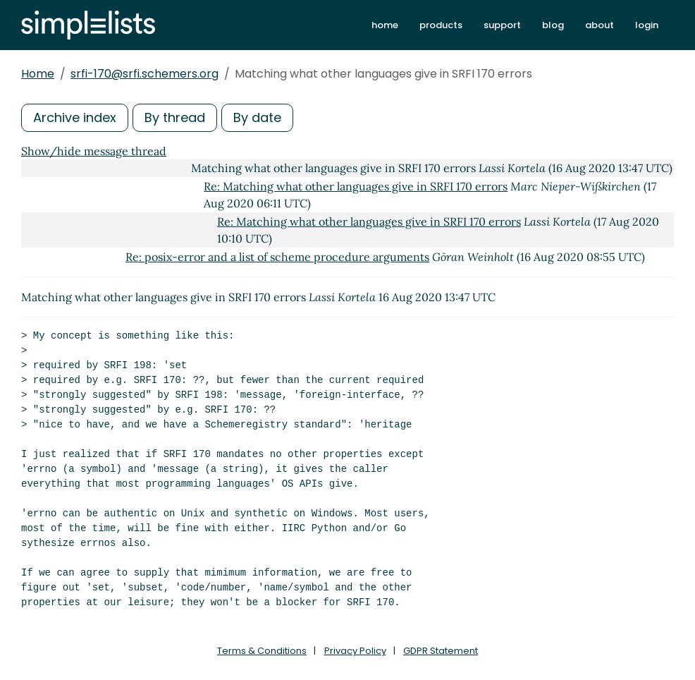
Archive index (74, 117)
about (599, 25)
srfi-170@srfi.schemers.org (144, 74)
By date (257, 117)
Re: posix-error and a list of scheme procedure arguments (277, 257)
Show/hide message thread (93, 151)
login (646, 25)
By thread (174, 117)
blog (553, 25)
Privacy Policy (355, 650)
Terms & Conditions (262, 650)
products (440, 25)
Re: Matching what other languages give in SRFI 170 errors (356, 186)
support (502, 25)
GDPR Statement (440, 650)
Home (37, 74)
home (384, 25)
